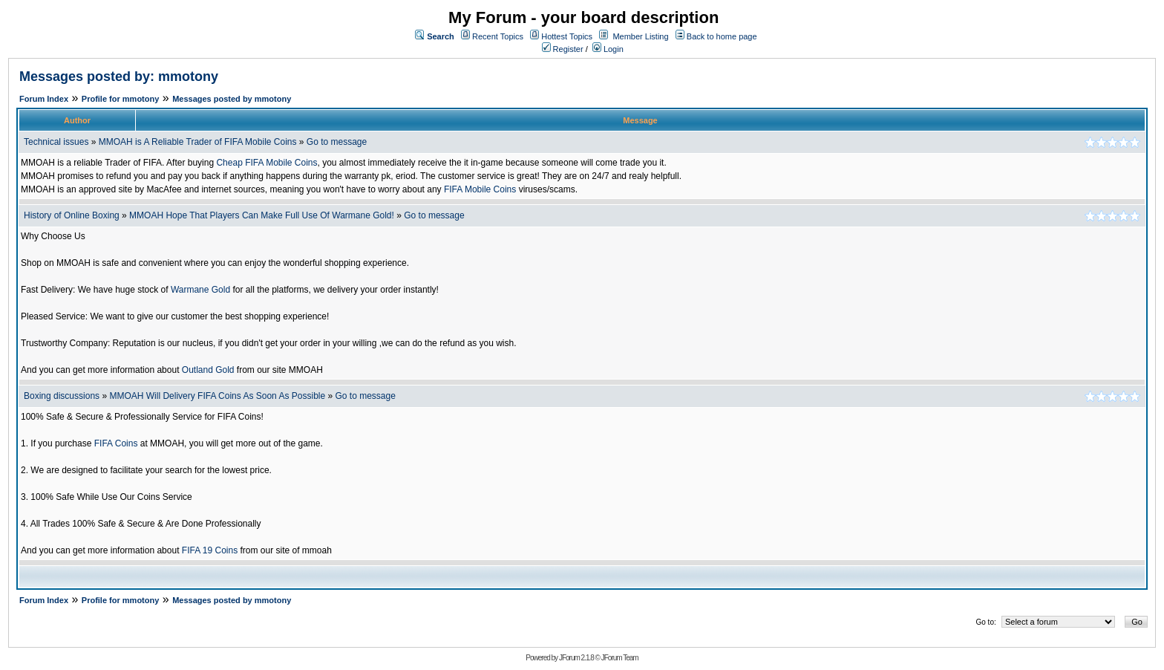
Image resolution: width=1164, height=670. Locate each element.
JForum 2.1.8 (576, 658)
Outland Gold (208, 370)
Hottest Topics (566, 36)
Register (562, 49)
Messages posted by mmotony (231, 98)
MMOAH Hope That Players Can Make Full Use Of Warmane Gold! (261, 215)
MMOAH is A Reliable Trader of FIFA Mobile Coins (198, 142)
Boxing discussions (61, 396)
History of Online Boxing (72, 215)
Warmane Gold (200, 289)
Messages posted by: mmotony (118, 76)
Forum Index (43, 98)
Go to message (337, 142)
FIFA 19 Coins (210, 550)
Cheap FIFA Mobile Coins (266, 162)
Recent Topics (497, 36)
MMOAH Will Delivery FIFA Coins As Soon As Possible (217, 396)
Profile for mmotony (121, 98)
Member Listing (640, 36)
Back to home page (722, 36)
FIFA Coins (116, 443)
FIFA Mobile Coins (480, 189)
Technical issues (56, 142)
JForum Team (619, 658)
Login (608, 49)
